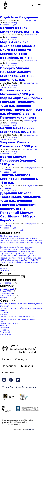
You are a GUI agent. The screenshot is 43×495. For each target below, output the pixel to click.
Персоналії (5, 330)
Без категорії (12, 23)
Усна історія (5, 334)
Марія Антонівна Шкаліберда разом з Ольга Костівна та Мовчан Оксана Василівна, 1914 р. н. (17, 50)
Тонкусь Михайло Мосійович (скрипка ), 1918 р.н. (19, 179)
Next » (21, 230)
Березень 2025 (7, 289)
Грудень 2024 (6, 293)
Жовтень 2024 (7, 298)
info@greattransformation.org (19, 387)
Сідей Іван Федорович (19, 17)
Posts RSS (4, 268)
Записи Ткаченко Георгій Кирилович (17, 317)
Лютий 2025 (5, 291)
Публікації (5, 332)
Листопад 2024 (7, 295)
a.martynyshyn (30, 20)
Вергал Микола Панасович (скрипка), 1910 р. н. (18, 160)
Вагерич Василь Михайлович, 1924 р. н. (18, 238)
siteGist (30, 430)
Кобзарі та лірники (9, 323)
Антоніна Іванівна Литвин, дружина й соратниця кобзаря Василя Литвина (18, 252)
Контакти (4, 328)
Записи (3, 315)
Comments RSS (7, 270)
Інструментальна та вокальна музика (17, 319)
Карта (3, 321)
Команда (4, 325)
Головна (4, 312)
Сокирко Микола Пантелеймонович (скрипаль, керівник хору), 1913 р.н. (17, 248)
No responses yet (8, 25)
